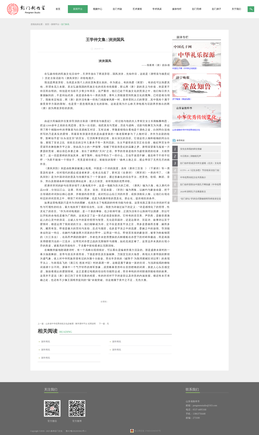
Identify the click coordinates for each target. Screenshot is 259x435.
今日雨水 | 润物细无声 (190, 156)
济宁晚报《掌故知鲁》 (182, 99)
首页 (58, 9)
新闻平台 (55, 24)
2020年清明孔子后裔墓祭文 (193, 191)
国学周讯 (45, 341)
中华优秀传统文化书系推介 (193, 177)
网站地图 (94, 431)
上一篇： (67, 323)
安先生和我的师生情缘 (191, 149)
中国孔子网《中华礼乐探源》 (185, 68)
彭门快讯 (65, 24)
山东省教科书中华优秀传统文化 (186, 130)
